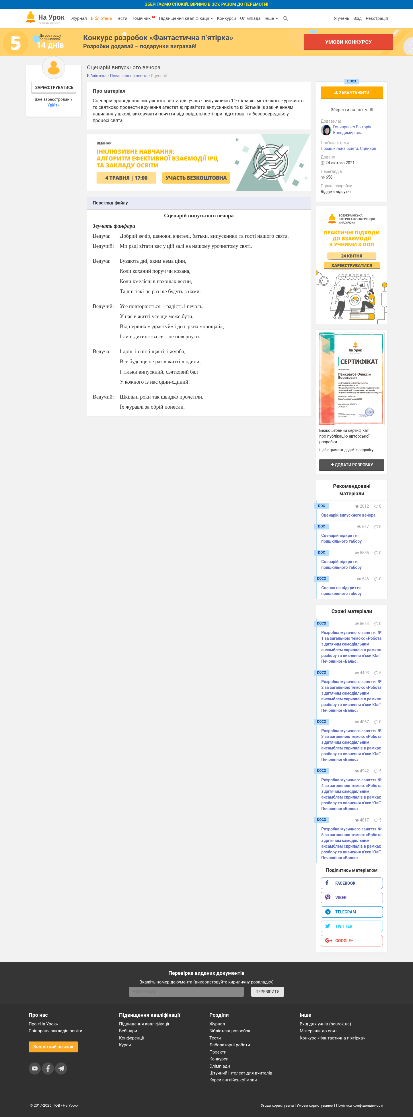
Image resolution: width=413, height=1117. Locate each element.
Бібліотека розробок (229, 1030)
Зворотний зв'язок (53, 1047)
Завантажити (351, 92)
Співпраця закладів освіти (55, 1030)
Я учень (341, 18)
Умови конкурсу (348, 42)
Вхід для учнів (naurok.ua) (325, 1024)
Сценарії (368, 148)
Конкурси (226, 18)
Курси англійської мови (233, 1080)
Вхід (357, 18)
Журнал (79, 18)
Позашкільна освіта (339, 148)
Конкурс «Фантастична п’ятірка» (332, 1038)
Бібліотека (101, 18)
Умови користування (315, 1105)
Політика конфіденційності (359, 1105)
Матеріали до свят (318, 1030)
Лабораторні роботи (229, 1045)
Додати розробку (352, 465)
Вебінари (128, 1030)
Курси (125, 1045)
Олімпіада (250, 18)
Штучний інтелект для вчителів (240, 1073)
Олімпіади (219, 1066)
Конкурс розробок (158, 37)
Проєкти (218, 1052)
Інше (271, 18)
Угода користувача (277, 1105)
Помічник (143, 18)
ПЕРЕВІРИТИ (268, 992)
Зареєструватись (54, 87)
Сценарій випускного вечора (348, 515)
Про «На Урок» (43, 1024)
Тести (121, 18)
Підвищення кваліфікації (186, 18)
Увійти (53, 105)
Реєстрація (377, 18)
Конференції (131, 1038)
